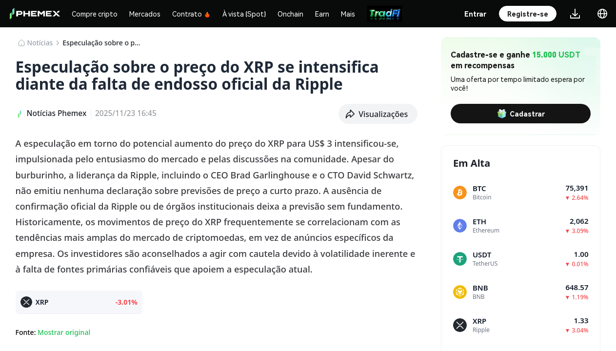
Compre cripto (95, 13)
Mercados (144, 13)
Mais (348, 13)
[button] (377, 114)
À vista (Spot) (244, 13)
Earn (322, 13)
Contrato (191, 13)
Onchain (290, 13)
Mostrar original (64, 332)
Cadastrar (521, 113)
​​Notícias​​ (40, 42)
